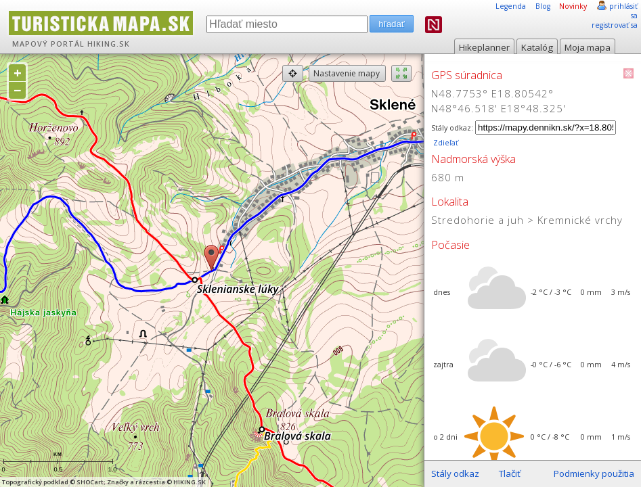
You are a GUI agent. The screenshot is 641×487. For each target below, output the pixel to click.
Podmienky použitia (594, 473)
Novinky (573, 6)
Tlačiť (510, 473)
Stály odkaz (455, 473)
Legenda (510, 6)
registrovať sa (615, 25)
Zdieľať (444, 142)
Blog (542, 6)
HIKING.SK (108, 44)
